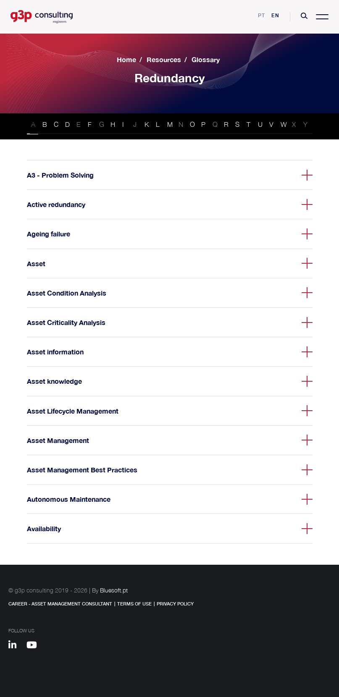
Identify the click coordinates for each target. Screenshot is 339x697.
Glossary (206, 59)
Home (126, 59)
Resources (164, 59)
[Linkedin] (16, 646)
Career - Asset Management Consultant (60, 603)
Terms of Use (134, 603)
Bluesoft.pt (114, 590)
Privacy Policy (175, 603)
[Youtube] (34, 646)
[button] (304, 16)
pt (261, 15)
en (275, 15)
